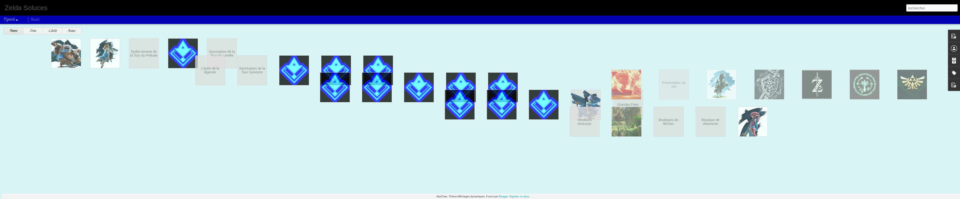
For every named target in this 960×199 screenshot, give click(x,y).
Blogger (503, 196)
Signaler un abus (519, 196)
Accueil (34, 19)
